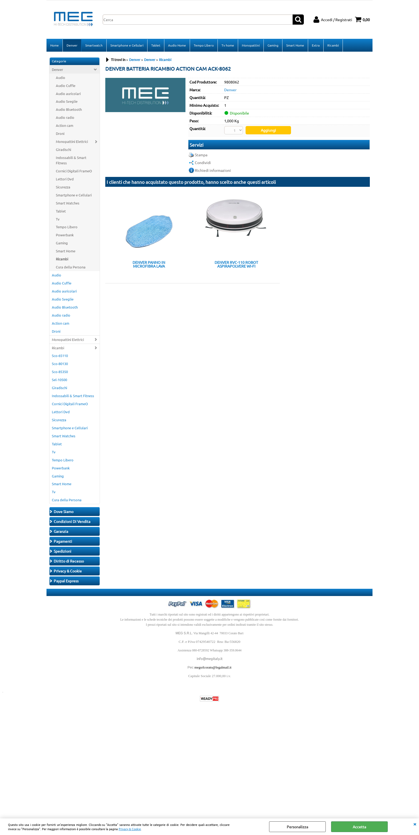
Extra (316, 45)
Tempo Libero (204, 45)
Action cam (64, 125)
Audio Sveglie (66, 101)
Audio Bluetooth (69, 109)
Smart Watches (67, 203)
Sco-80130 (60, 363)
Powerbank (65, 235)
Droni (60, 133)
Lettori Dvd (65, 179)
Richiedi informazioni (213, 170)
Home (54, 45)
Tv (58, 219)
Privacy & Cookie (130, 829)
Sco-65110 (60, 355)
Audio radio (65, 117)
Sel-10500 (59, 379)
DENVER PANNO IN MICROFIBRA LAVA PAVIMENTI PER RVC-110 (149, 264)
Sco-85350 (60, 371)
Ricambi (333, 45)
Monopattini (251, 45)
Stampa (201, 154)
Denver (72, 45)
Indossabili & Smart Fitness (71, 160)
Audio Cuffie (65, 85)
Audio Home (177, 45)
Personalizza (297, 826)
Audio (60, 77)
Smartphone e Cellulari (126, 45)
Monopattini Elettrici (72, 141)
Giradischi (63, 149)
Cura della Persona (71, 267)
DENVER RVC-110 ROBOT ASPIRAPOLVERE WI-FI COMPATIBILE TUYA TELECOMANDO (236, 264)
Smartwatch (94, 45)
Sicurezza (63, 187)
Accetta (359, 826)
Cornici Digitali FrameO (74, 171)
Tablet (155, 45)
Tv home (228, 45)
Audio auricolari (68, 93)
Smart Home (295, 45)
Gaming (272, 45)
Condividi (203, 162)
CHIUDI (414, 823)
